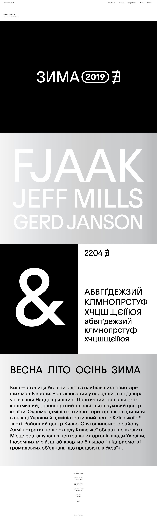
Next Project (78, 515)
